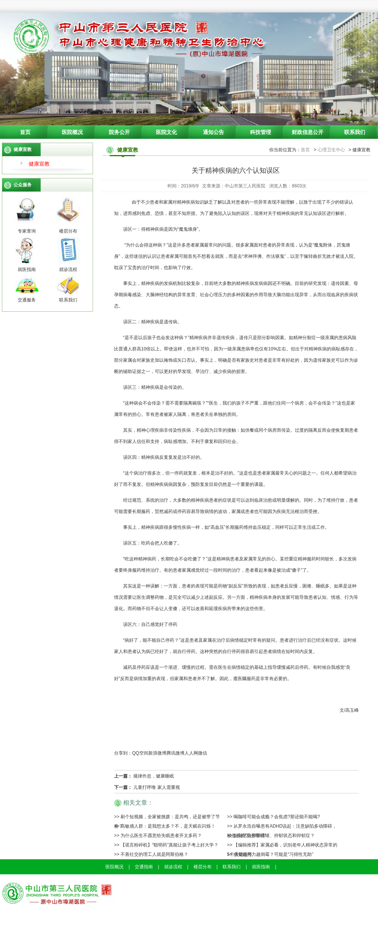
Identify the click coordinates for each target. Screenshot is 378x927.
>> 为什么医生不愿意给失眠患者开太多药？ (158, 835)
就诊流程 (173, 866)
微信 (202, 753)
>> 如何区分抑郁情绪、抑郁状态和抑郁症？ (271, 835)
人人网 (191, 753)
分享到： (123, 753)
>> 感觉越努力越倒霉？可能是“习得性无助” (270, 854)
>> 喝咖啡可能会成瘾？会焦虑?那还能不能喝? (273, 816)
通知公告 (213, 132)
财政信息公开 (307, 132)
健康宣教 (39, 164)
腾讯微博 (175, 753)
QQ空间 (140, 753)
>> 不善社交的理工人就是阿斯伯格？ (151, 854)
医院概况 (72, 132)
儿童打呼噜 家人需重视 (156, 787)
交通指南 (144, 866)
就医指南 (261, 866)
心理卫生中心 (331, 149)
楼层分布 (203, 866)
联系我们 (354, 132)
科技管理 (260, 132)
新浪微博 (157, 753)
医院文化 (166, 132)
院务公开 (119, 132)
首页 (25, 132)
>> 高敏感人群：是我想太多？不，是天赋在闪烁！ (164, 826)
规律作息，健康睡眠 (153, 776)
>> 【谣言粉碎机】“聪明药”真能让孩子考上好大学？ (166, 845)
